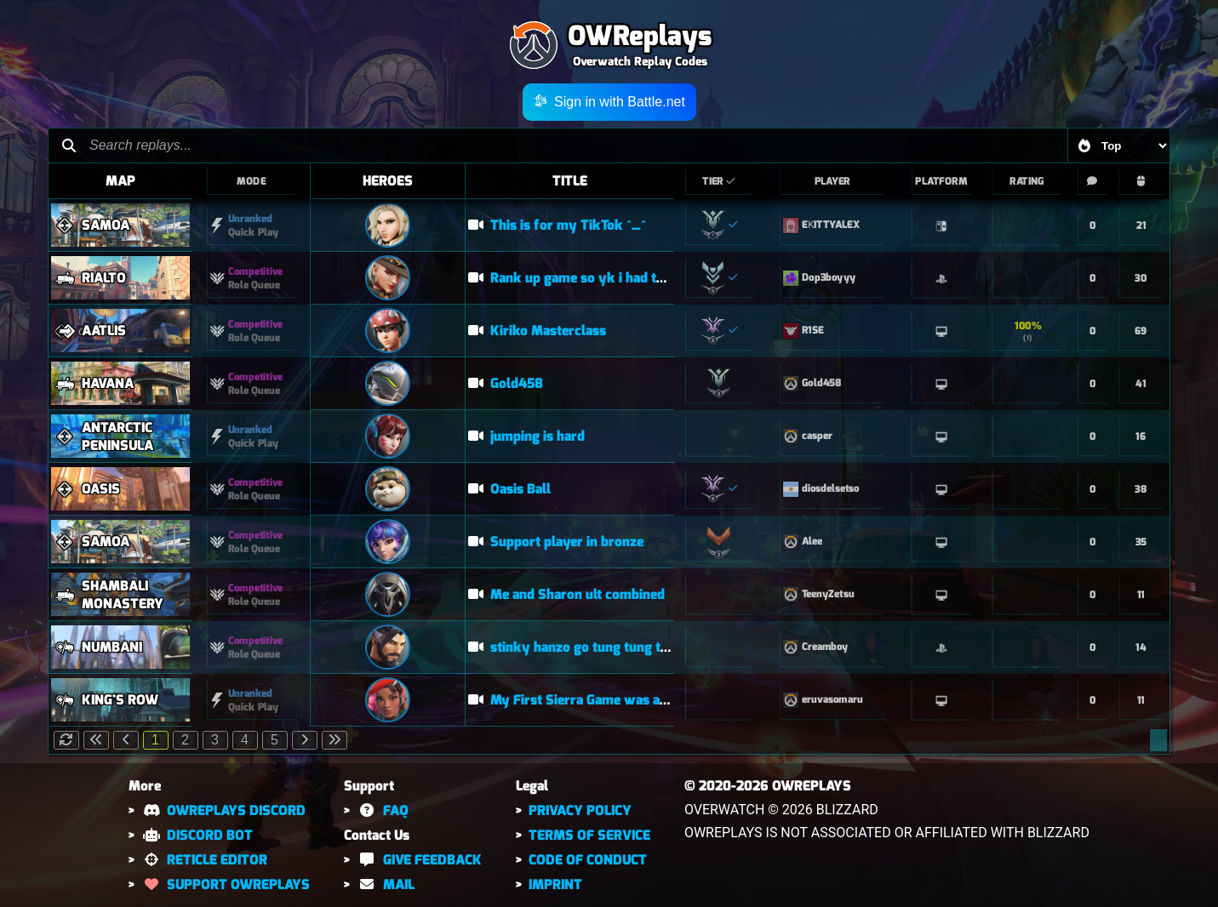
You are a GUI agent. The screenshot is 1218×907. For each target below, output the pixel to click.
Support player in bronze (555, 541)
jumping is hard (526, 436)
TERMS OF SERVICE (589, 835)
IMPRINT (555, 884)
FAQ (382, 810)
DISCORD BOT (197, 835)
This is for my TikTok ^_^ (557, 225)
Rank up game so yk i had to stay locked (603, 278)
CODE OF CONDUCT (588, 860)
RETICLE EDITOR (204, 860)
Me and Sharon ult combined (566, 594)
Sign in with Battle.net (609, 101)
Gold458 (505, 383)
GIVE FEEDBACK (419, 860)
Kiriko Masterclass (537, 330)
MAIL (385, 884)
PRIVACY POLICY (580, 810)
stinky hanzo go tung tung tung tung (591, 647)
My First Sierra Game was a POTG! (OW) (603, 700)
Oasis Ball (509, 489)
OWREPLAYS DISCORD (223, 810)
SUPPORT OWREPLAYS (225, 884)
